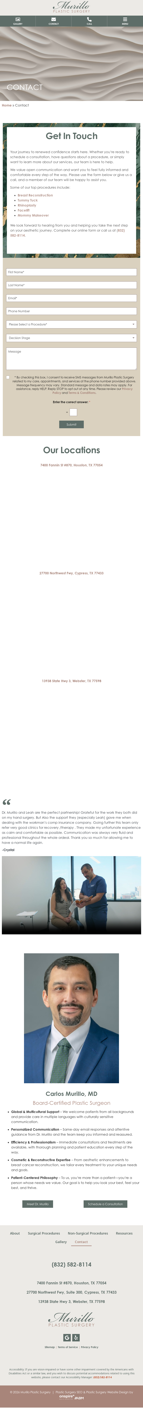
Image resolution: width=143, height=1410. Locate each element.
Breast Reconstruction (35, 195)
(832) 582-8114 (71, 1264)
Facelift (23, 210)
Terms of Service (68, 1347)
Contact (81, 1242)
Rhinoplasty (27, 205)
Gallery (61, 1242)
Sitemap (50, 1347)
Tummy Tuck (28, 200)
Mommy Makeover (33, 215)
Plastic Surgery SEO (69, 1392)
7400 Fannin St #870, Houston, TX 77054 (71, 465)
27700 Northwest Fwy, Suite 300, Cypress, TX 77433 (72, 1292)
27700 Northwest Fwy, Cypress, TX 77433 (71, 573)
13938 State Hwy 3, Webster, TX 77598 (71, 681)
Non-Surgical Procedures (88, 1233)
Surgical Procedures (44, 1233)
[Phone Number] (71, 311)
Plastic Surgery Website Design (107, 1392)
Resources (124, 1233)
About (15, 1233)
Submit (71, 424)
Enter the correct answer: (71, 402)
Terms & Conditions (82, 393)
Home (7, 105)
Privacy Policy (89, 1347)
